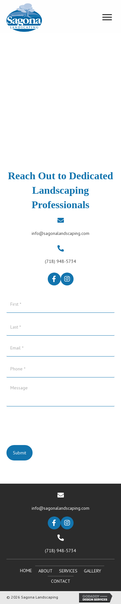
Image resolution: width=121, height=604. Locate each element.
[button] (54, 279)
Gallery (92, 571)
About (45, 571)
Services (68, 571)
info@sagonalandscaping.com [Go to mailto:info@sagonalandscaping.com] (60, 233)
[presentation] (55, 422)
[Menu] (107, 17)
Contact (60, 581)
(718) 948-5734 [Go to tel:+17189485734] (60, 261)
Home (26, 570)
